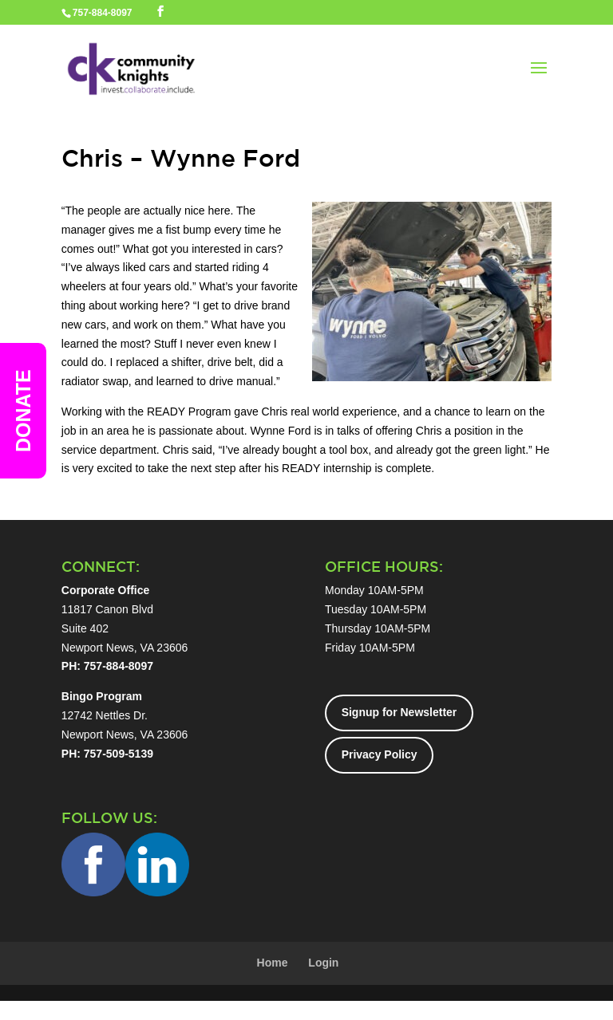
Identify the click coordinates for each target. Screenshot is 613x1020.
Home (272, 962)
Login (323, 962)
